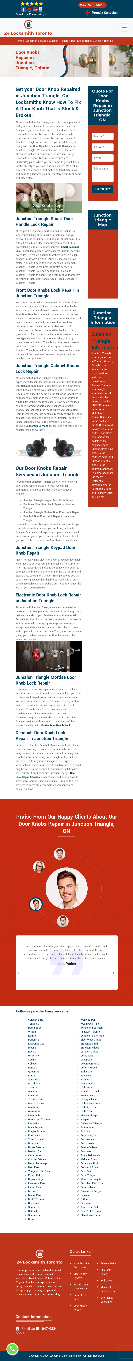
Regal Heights (89, 1135)
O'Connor (86, 1199)
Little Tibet (87, 1111)
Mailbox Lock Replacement (108, 1289)
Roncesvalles (88, 1139)
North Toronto (36, 1199)
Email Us (28, 1328)
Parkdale (85, 1131)
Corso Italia (87, 1055)
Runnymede (87, 1143)
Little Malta (87, 1087)
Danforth (33, 1107)
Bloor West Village (91, 1040)
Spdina (32, 1059)
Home (19, 41)
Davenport (86, 1059)
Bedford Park (35, 1151)
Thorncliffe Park (89, 1207)
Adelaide (33, 1079)
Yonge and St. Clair (39, 1171)
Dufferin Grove (89, 1067)
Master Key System (80, 1276)
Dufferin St (34, 1040)
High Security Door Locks (81, 1265)
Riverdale (33, 1143)
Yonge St (33, 1024)
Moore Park (34, 1195)
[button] (39, 867)
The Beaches (35, 1099)
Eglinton (32, 1036)
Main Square (35, 1127)
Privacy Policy (108, 1263)
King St (32, 1075)
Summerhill (34, 1215)
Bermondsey (88, 1187)
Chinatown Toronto (91, 1215)
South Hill (33, 1207)
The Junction (88, 1083)
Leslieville (33, 1123)
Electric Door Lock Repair (81, 1286)
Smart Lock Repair (80, 1297)
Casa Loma (34, 1155)
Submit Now (103, 189)
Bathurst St (34, 1028)
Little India (34, 1115)
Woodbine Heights (91, 1179)
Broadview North (90, 1163)
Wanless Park (88, 1020)
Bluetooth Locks (106, 1272)
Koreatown (87, 1095)
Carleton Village (89, 1052)
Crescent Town (89, 1167)
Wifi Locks (106, 1280)
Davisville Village (37, 1163)
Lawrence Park (36, 1183)
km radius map (103, 263)
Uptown (32, 1219)
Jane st (32, 1087)
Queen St (33, 1071)
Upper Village (35, 1179)
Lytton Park (34, 1187)
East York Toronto (91, 1211)
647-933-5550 (92, 5)
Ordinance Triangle (91, 1123)
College (32, 1063)
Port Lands (34, 1135)
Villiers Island (36, 1139)
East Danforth (88, 1171)
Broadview (34, 1083)
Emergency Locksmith (107, 1300)
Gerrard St (34, 1111)
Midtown (33, 1191)
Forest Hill (34, 1175)
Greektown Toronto (39, 1119)
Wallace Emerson (90, 1159)
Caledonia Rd (35, 1020)
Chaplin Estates (37, 1159)
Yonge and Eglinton (92, 1028)
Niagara (85, 1119)
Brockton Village (90, 1048)
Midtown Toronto (90, 1032)
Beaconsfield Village (92, 1036)
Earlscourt (86, 1071)
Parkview (86, 1203)
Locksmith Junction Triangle (65, 1356)
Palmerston (87, 1127)
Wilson (32, 1032)
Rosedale (33, 1203)
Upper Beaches (37, 1147)
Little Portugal (88, 1107)
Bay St (32, 1052)
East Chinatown (37, 1103)
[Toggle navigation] (124, 28)
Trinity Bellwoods (90, 1155)
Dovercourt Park (90, 1063)
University (33, 1055)
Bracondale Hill (89, 1044)
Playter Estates (36, 1131)
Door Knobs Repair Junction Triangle (92, 41)
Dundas (32, 1067)
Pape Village (88, 1175)
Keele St (33, 1095)
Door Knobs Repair (80, 1308)
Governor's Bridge (91, 1191)
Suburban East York (92, 1183)
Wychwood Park (90, 1024)
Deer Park (33, 1167)
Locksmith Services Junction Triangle (46, 41)
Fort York (86, 1075)
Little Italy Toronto (91, 1103)
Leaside (85, 1195)
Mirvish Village (89, 1115)
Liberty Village (89, 1099)
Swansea (86, 1151)
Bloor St (32, 1048)
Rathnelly (33, 1211)
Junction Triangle (90, 1091)
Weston (32, 1091)
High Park (86, 1079)
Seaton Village (89, 1147)
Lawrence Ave (36, 1044)
